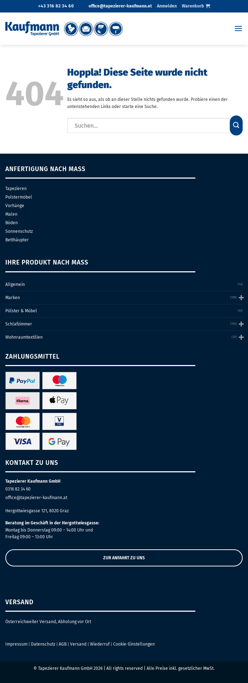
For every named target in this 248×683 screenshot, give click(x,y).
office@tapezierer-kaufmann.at (36, 497)
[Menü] (238, 28)
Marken (12, 297)
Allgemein (15, 284)
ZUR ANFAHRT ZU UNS (124, 557)
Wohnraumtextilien (24, 337)
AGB (63, 644)
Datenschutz (43, 644)
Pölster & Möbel (21, 310)
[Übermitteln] (236, 125)
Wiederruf (100, 644)
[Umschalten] (240, 297)
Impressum (16, 644)
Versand (78, 644)
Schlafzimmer (18, 324)
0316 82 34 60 (18, 489)
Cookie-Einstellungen (134, 644)
